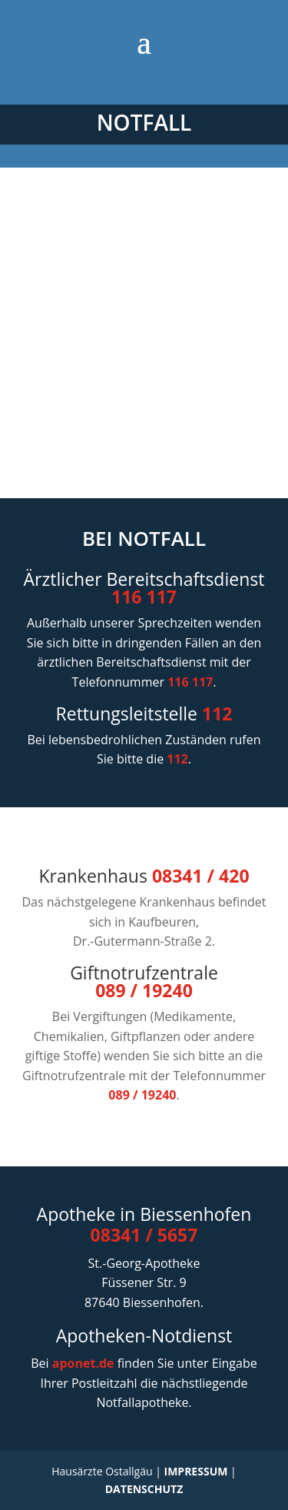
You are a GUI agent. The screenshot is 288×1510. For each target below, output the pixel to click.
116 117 (144, 596)
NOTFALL (144, 122)
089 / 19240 (144, 990)
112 (217, 713)
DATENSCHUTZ (144, 1489)
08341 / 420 (201, 875)
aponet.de (83, 1363)
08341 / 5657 (144, 1234)
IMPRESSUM (196, 1471)
